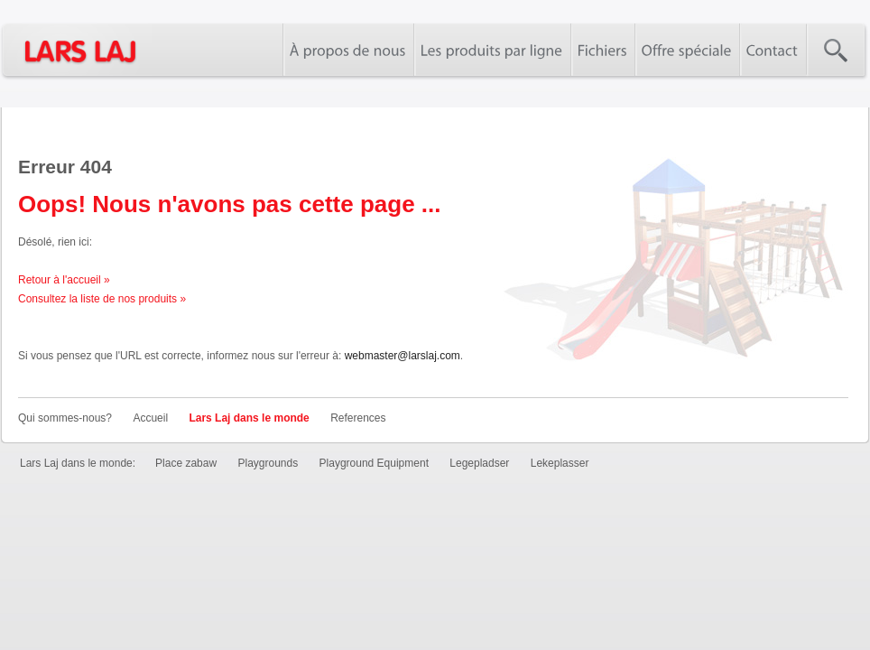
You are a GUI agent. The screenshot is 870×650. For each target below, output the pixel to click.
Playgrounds (267, 463)
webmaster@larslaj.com (402, 355)
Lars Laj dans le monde (249, 418)
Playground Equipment (374, 463)
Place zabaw (186, 463)
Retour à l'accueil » (64, 280)
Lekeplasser (560, 463)
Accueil (150, 418)
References (357, 418)
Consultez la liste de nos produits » (102, 298)
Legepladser (479, 463)
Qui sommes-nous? (65, 418)
